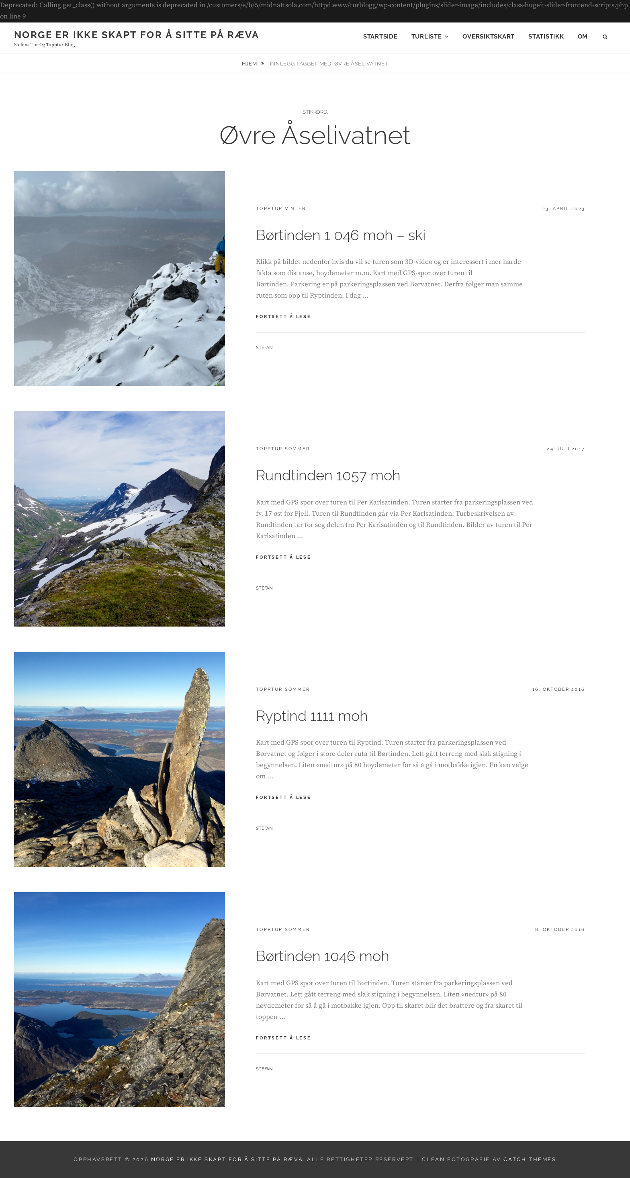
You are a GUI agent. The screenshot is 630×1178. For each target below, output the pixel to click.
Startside (380, 36)
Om (583, 36)
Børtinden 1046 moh (322, 955)
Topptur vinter (281, 208)
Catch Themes (529, 1159)
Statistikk (546, 36)
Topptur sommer (283, 448)
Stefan (264, 347)
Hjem (250, 64)
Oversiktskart (488, 36)
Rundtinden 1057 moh (328, 475)
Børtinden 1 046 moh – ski (340, 235)
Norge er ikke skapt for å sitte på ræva (137, 35)
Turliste (426, 36)
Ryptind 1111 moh (312, 715)
